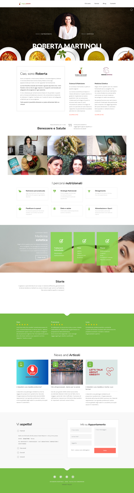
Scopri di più (41, 257)
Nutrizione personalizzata (35, 191)
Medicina (41, 238)
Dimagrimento (100, 191)
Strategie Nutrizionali (68, 191)
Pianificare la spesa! (33, 208)
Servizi (96, 4)
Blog (104, 4)
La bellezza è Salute (41, 232)
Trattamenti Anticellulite (58, 249)
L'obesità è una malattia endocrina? (29, 387)
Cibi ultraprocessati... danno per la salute (65, 387)
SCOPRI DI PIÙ (73, 115)
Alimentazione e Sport (103, 208)
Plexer (102, 248)
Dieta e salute (65, 208)
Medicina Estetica (101, 83)
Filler (79, 248)
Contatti (113, 4)
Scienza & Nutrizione (77, 83)
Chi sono (88, 4)
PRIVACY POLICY (67, 484)
